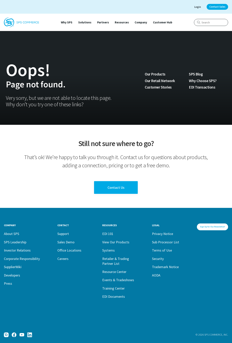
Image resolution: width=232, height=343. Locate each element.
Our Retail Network (160, 80)
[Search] (211, 22)
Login (197, 7)
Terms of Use (162, 250)
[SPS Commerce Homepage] (21, 22)
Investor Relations (17, 250)
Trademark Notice (165, 267)
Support (63, 233)
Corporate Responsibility (22, 258)
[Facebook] (14, 334)
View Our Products (115, 242)
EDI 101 (107, 233)
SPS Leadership (15, 242)
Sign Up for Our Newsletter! (212, 226)
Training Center (113, 288)
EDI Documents (113, 296)
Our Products (155, 74)
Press (8, 283)
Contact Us (116, 187)
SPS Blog (196, 74)
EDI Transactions (202, 87)
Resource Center (114, 271)
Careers (62, 258)
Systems (108, 250)
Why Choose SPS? (203, 80)
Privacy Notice (162, 233)
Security (158, 258)
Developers (12, 275)
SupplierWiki (12, 267)
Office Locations (69, 250)
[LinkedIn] (29, 334)
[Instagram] (6, 334)
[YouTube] (22, 334)
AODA (156, 275)
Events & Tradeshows (118, 280)
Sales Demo (66, 242)
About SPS (11, 233)
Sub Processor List (165, 242)
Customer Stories (158, 87)
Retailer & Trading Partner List (115, 261)
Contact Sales (217, 6)
